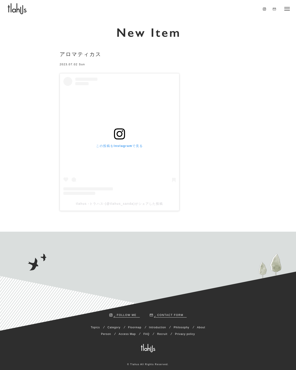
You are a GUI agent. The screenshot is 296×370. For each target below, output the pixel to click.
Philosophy (181, 327)
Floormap (134, 327)
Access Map (127, 334)
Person (106, 334)
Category (114, 327)
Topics (95, 327)
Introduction (157, 327)
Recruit (162, 334)
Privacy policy (185, 334)
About (201, 327)
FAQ (146, 334)
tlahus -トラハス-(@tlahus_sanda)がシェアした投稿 (119, 203)
